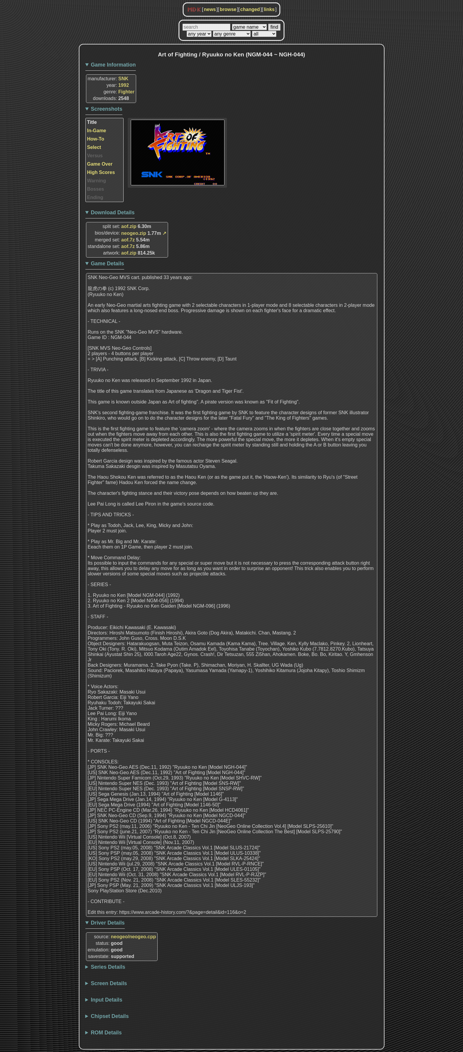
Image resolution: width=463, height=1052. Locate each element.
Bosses (95, 189)
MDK (194, 9)
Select (94, 147)
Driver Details (107, 923)
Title (92, 122)
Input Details (106, 1000)
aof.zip (128, 226)
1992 (123, 85)
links (269, 9)
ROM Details (106, 1033)
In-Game (96, 130)
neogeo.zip (133, 233)
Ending (95, 197)
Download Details (113, 212)
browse (228, 9)
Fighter (126, 91)
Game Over (100, 164)
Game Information (113, 65)
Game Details (107, 264)
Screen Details (109, 983)
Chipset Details (110, 1016)
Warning (96, 180)
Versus (95, 155)
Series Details (108, 967)
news (210, 9)
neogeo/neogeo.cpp (133, 936)
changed (250, 9)
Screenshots (106, 109)
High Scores (101, 172)
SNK (123, 78)
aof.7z (128, 239)
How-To (95, 138)
